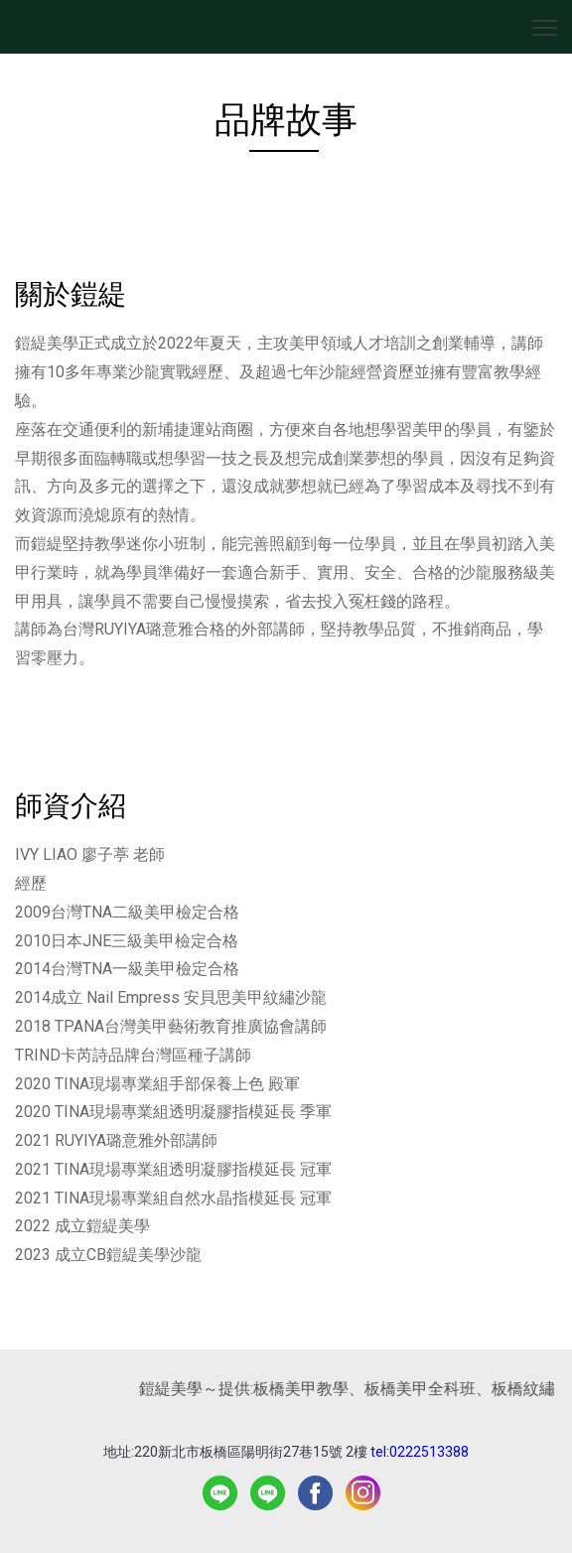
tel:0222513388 (419, 1452)
